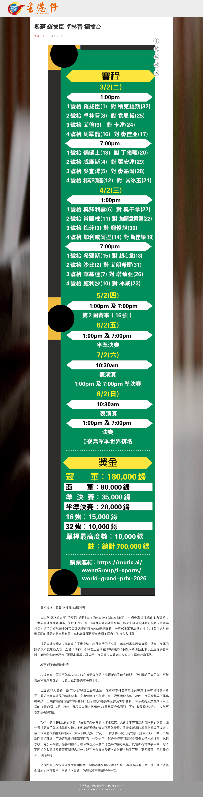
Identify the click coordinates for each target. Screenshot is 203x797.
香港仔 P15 (40, 36)
